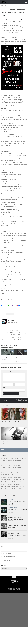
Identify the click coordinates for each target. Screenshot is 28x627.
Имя (4, 382)
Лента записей (6, 553)
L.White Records (5, 357)
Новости (10, 499)
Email (16, 382)
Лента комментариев (8, 556)
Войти (4, 549)
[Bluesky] (26, 400)
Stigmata (4, 15)
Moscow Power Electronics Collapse (11, 19)
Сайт (4, 387)
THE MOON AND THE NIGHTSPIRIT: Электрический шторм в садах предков (17, 535)
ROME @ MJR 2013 (6, 441)
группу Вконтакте (17, 284)
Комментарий (7, 372)
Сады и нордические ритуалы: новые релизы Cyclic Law (17, 502)
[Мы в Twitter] (21, 400)
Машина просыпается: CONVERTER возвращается (16, 518)
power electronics (9, 314)
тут (2, 281)
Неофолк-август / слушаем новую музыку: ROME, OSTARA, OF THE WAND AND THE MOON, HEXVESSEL (13, 479)
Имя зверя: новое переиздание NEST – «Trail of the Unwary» (17, 510)
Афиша (3, 5)
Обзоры (15, 507)
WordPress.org (6, 560)
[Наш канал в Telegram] (19, 400)
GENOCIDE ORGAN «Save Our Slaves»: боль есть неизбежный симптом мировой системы (14, 460)
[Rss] (23, 400)
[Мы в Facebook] (16, 400)
